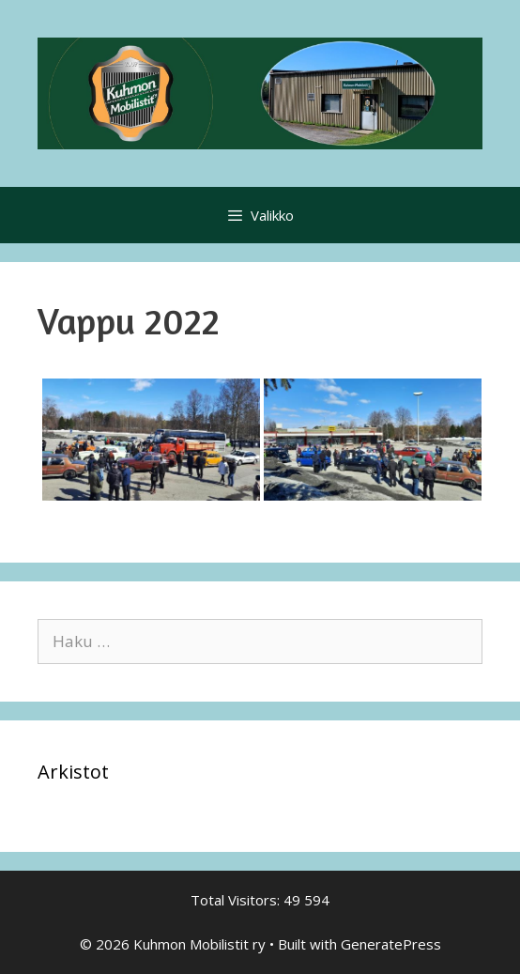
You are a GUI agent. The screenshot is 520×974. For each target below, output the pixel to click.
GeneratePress (391, 944)
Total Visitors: (237, 899)
